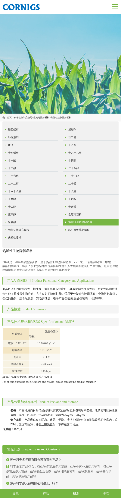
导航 (16, 493)
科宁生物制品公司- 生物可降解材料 (31, 117)
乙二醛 (72, 137)
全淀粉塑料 (75, 214)
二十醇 (72, 183)
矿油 (10, 145)
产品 (46, 493)
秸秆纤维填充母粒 (78, 230)
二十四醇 (73, 176)
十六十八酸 (75, 152)
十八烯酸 (13, 152)
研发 (76, 493)
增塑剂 (72, 129)
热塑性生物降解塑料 (61, 117)
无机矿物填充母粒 (18, 230)
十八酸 (72, 145)
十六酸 (12, 160)
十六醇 (12, 199)
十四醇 (72, 199)
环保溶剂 (13, 137)
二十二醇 (13, 183)
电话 (106, 493)
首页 (9, 117)
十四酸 (72, 160)
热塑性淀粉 (14, 237)
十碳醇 (72, 206)
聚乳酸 (12, 222)
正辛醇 (12, 214)
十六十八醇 (14, 191)
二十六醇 (13, 176)
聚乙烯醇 (13, 129)
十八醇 (72, 191)
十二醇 (12, 206)
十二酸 (12, 168)
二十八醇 (73, 168)
